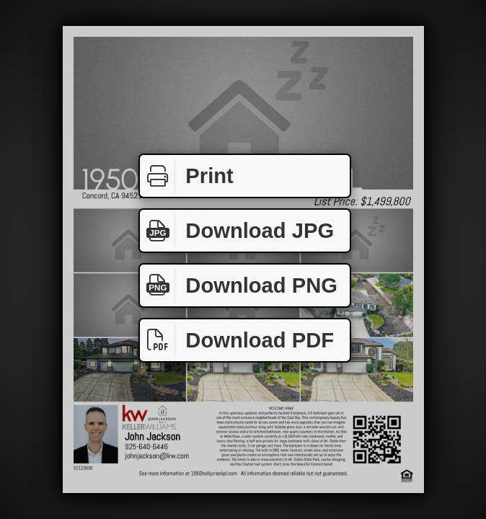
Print (187, 176)
